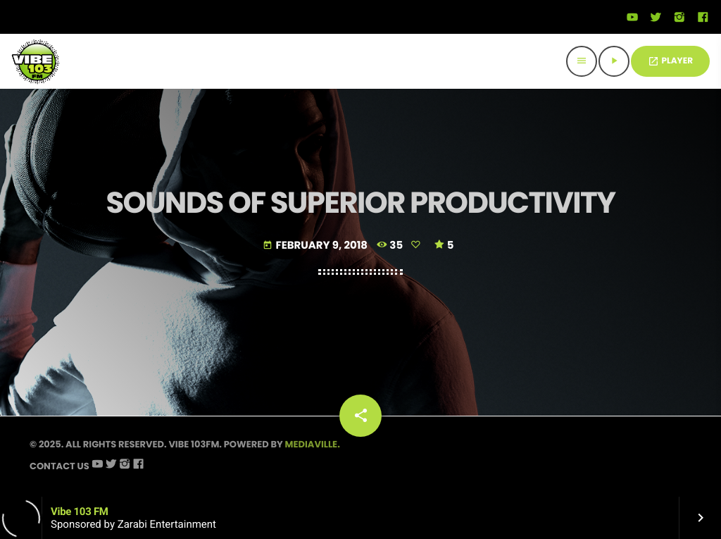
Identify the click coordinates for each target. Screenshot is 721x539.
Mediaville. (312, 444)
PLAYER (670, 61)
